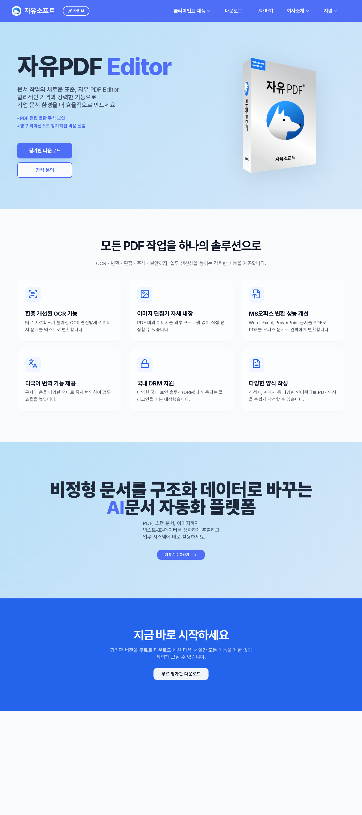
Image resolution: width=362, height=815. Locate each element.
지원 (331, 11)
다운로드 (233, 11)
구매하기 (264, 11)
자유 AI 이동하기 (181, 555)
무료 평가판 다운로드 (181, 673)
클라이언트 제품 (192, 11)
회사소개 (298, 11)
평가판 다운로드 (43, 151)
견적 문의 (43, 170)
